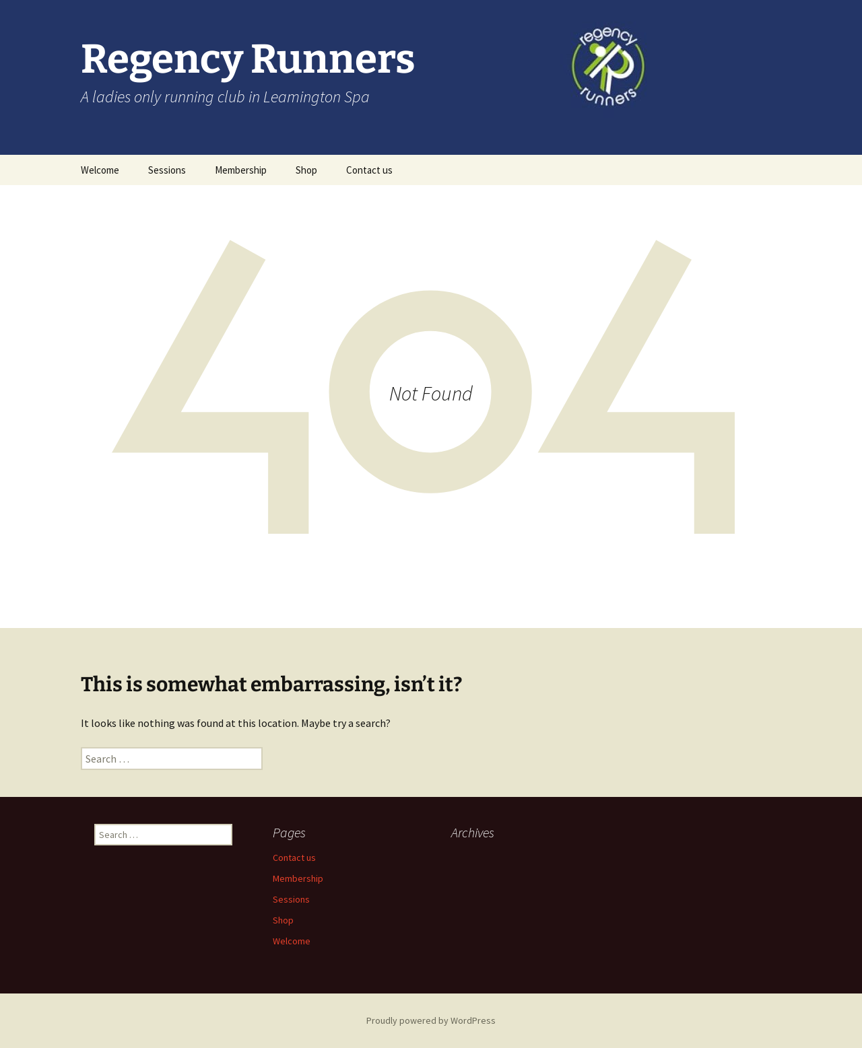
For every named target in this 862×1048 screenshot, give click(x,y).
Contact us (369, 170)
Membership (241, 170)
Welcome (100, 170)
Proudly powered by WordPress (431, 1020)
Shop (306, 170)
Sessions (167, 170)
